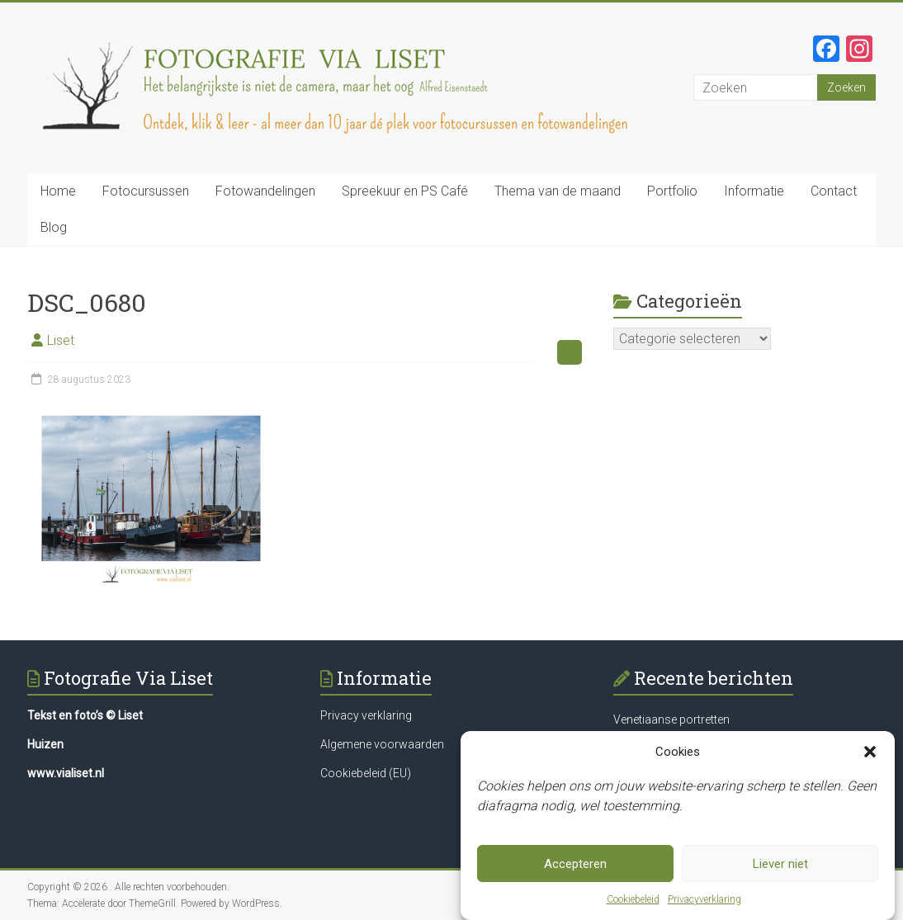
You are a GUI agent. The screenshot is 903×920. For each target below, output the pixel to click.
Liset (60, 340)
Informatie (754, 191)
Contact (834, 191)
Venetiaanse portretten (671, 719)
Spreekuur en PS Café (405, 191)
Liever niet (780, 863)
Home (58, 191)
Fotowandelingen (265, 191)
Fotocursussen (145, 191)
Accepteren (575, 863)
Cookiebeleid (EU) (365, 773)
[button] (870, 751)
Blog (53, 227)
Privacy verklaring (366, 715)
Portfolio (672, 191)
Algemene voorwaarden (382, 744)
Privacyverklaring (704, 899)
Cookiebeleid (633, 899)
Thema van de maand (557, 191)
